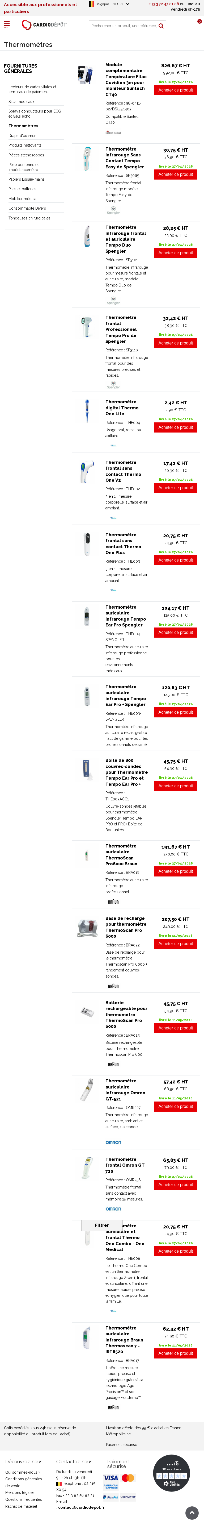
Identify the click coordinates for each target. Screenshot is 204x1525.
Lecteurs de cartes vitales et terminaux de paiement (32, 89)
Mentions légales (20, 1492)
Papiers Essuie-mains (26, 179)
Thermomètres (23, 126)
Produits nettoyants (24, 145)
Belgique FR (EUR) (109, 4)
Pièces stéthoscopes (26, 155)
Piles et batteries (22, 189)
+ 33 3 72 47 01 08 (164, 4)
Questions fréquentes (23, 1499)
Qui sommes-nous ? (22, 1472)
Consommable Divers (27, 208)
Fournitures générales (20, 68)
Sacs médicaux (21, 101)
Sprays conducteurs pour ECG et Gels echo (34, 113)
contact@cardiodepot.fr (81, 1507)
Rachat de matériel (21, 1506)
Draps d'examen (22, 136)
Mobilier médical (22, 199)
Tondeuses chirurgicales (29, 218)
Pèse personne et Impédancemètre (23, 167)
